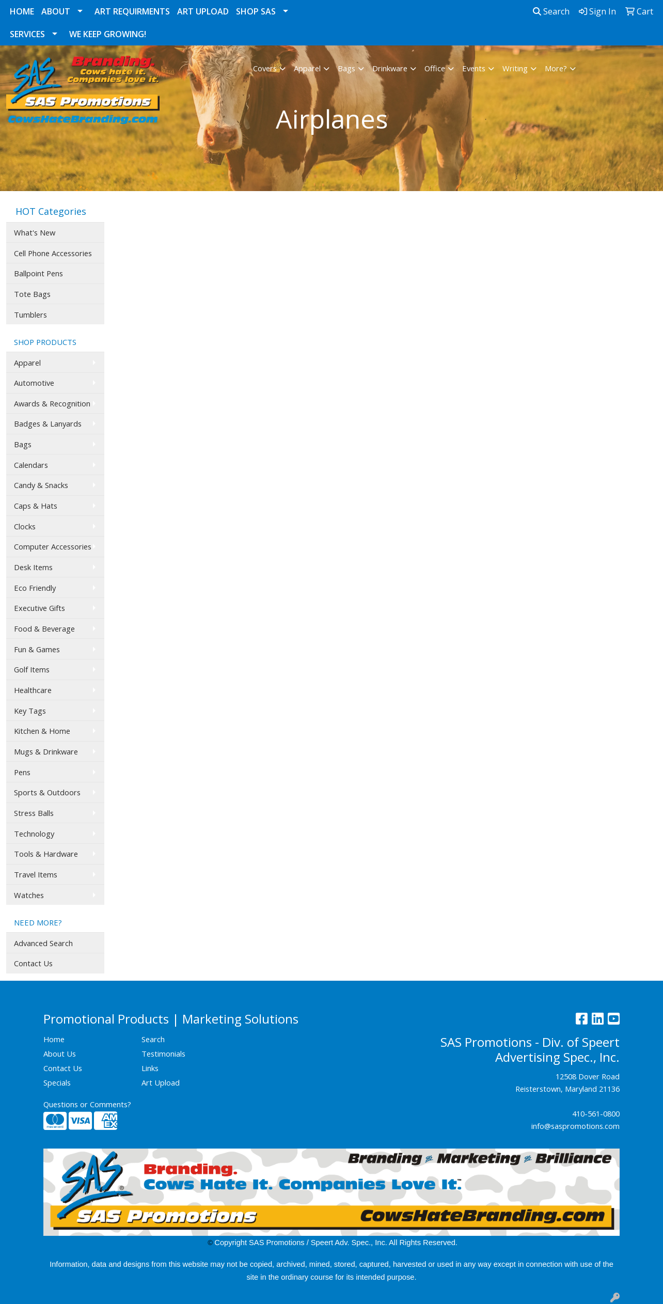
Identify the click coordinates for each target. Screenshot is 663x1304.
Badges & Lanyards (48, 423)
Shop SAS (256, 11)
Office (434, 68)
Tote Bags (32, 294)
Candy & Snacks (41, 485)
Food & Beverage (44, 628)
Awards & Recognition (52, 403)
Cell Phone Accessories (53, 253)
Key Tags (30, 710)
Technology (34, 833)
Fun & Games (37, 649)
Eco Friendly (35, 588)
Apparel (307, 68)
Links (150, 1068)
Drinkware (389, 68)
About (55, 11)
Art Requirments (132, 11)
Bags (346, 68)
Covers (265, 68)
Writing (515, 68)
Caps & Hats (35, 505)
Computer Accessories (52, 546)
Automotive (34, 383)
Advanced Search (43, 943)
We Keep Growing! (107, 34)
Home (22, 11)
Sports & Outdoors (47, 792)
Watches (29, 895)
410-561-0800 (596, 1113)
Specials (57, 1082)
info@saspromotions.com (575, 1126)
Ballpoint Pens (38, 273)
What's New (34, 232)
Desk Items (33, 567)
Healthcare (33, 690)
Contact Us (33, 963)
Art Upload (203, 11)
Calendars (31, 465)
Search (551, 11)
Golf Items (32, 669)
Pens (22, 772)
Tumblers (30, 314)
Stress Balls (34, 813)
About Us (59, 1053)
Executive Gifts (39, 608)
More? (556, 68)
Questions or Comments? (87, 1104)
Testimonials (163, 1053)
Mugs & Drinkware (46, 751)
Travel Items (35, 874)
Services (27, 34)
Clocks (25, 526)
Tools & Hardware (46, 854)
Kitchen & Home (42, 731)
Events (473, 68)
